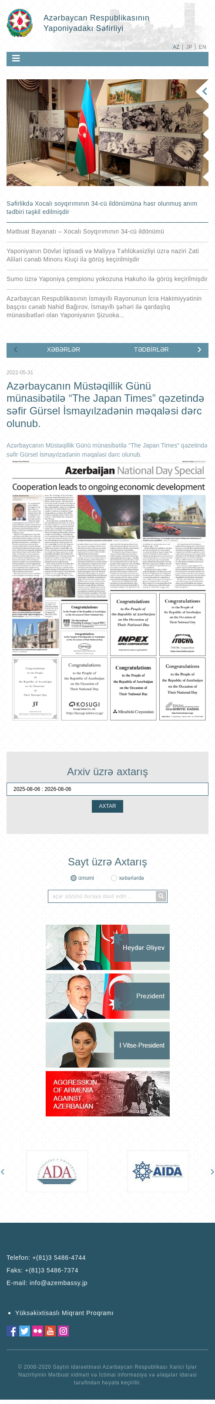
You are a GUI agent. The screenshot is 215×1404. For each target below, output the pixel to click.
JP (189, 47)
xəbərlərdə (131, 878)
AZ (176, 47)
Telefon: (46, 1257)
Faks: (42, 1270)
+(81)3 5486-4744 (59, 1257)
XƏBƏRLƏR (64, 349)
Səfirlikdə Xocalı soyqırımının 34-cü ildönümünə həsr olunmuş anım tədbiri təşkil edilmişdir (102, 207)
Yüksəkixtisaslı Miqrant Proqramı (64, 1312)
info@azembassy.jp (58, 1282)
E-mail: (47, 1282)
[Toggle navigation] (16, 58)
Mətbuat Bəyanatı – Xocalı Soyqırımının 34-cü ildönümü (85, 231)
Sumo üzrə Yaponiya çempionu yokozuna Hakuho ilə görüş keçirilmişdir (107, 278)
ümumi (86, 878)
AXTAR (107, 806)
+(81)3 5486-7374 (51, 1270)
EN (202, 47)
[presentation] (15, 348)
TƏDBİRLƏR (151, 349)
